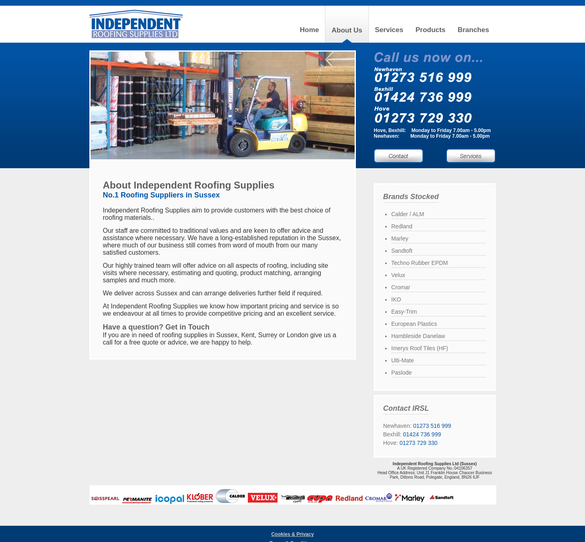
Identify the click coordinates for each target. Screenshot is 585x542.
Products (431, 30)
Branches (473, 30)
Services (389, 30)
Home (309, 30)
